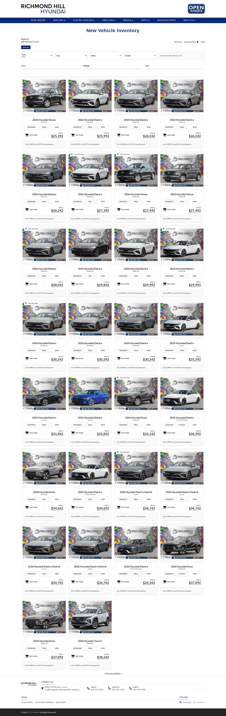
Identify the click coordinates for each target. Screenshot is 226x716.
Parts (145, 20)
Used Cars (108, 20)
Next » (118, 673)
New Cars (59, 20)
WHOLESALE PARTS (166, 20)
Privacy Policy (27, 702)
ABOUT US (189, 20)
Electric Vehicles (83, 20)
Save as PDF (61, 702)
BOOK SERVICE (38, 20)
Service (128, 20)
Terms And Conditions (44, 702)
